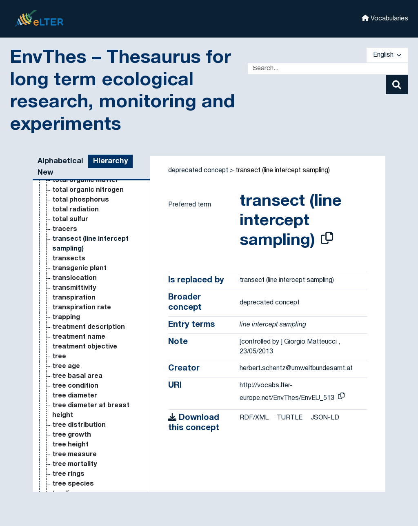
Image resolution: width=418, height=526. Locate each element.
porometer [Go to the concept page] (69, 394)
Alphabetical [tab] (60, 161)
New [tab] (45, 172)
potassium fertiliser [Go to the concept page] (84, 423)
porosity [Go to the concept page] (65, 404)
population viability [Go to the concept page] (82, 325)
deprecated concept (198, 170)
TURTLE (289, 418)
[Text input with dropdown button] (327, 69)
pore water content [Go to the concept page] (84, 384)
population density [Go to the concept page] (82, 277)
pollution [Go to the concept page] (66, 198)
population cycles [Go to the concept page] (81, 257)
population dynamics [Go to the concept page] (86, 286)
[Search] (396, 85)
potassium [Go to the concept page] (69, 414)
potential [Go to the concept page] (67, 443)
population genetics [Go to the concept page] (85, 296)
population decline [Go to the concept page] (82, 267)
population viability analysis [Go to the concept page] (96, 335)
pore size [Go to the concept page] (67, 345)
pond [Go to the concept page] (60, 208)
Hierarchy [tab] (110, 161)
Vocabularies (385, 18)
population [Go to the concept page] (69, 218)
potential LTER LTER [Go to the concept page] (85, 482)
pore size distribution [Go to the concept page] (87, 355)
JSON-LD (325, 418)
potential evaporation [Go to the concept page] (87, 453)
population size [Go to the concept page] (77, 306)
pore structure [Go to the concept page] (76, 365)
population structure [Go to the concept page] (86, 316)
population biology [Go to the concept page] (81, 247)
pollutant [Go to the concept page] (67, 188)
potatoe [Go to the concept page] (65, 433)
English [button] (387, 55)
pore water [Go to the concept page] (70, 374)
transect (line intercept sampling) (283, 170)
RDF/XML (254, 418)
